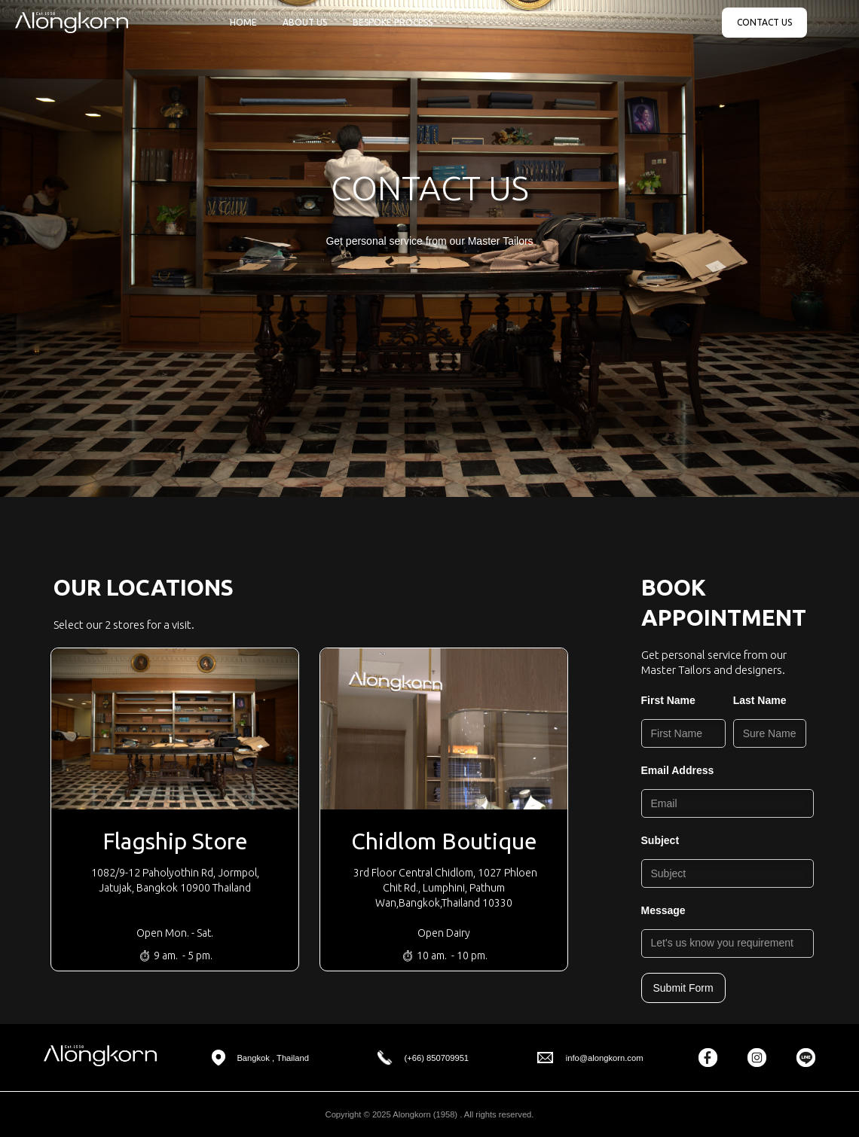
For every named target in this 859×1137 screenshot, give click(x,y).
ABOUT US (305, 22)
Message (663, 910)
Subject (660, 840)
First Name (668, 700)
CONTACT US (764, 22)
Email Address (677, 770)
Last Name (760, 700)
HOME (243, 22)
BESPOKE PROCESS (393, 22)
